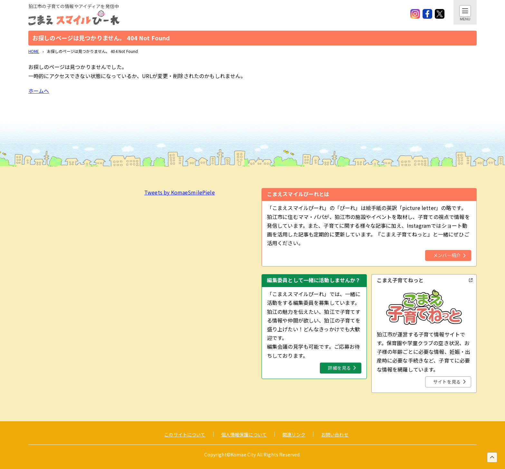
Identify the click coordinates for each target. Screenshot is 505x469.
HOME (33, 51)
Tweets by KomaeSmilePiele (179, 192)
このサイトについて (184, 434)
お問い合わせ (334, 434)
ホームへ (38, 91)
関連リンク (293, 434)
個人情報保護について (244, 434)
